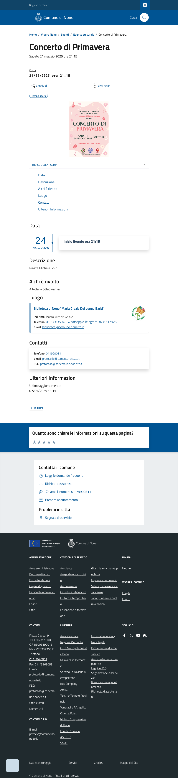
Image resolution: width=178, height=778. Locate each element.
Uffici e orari (36, 702)
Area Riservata (69, 636)
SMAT (63, 743)
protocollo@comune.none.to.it (61, 359)
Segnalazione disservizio (104, 675)
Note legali (98, 642)
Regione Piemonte (39, 5)
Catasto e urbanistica (73, 592)
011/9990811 (38, 659)
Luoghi (126, 593)
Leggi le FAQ (99, 668)
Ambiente (66, 568)
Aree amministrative (41, 568)
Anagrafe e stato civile (73, 577)
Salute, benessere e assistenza (104, 589)
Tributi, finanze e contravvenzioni (104, 601)
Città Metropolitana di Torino (73, 651)
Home (33, 34)
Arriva (63, 689)
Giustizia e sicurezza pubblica (104, 571)
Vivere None (49, 34)
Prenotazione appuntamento (104, 684)
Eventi (65, 34)
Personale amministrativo (42, 595)
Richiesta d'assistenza (104, 693)
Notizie (126, 568)
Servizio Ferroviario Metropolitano (73, 675)
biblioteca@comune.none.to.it (63, 326)
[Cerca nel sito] (143, 17)
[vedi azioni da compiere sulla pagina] (101, 86)
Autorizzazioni (68, 586)
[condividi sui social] (38, 86)
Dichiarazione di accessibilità (104, 651)
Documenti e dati (39, 574)
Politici (33, 604)
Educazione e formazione (73, 613)
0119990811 (54, 354)
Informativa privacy (103, 636)
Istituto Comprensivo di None (73, 722)
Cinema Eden (68, 713)
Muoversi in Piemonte (72, 663)
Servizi (73, 762)
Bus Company (68, 683)
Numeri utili (36, 708)
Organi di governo (40, 586)
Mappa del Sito (129, 762)
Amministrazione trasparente (104, 661)
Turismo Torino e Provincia (73, 698)
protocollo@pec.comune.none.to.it (61, 364)
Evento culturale (83, 34)
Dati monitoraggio (40, 762)
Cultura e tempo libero (73, 601)
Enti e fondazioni (39, 580)
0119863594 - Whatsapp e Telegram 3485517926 (81, 321)
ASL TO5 (65, 737)
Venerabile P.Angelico (73, 707)
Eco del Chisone (70, 731)
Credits (98, 762)
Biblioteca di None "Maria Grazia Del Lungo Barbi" (69, 308)
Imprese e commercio (104, 580)
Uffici (32, 610)
